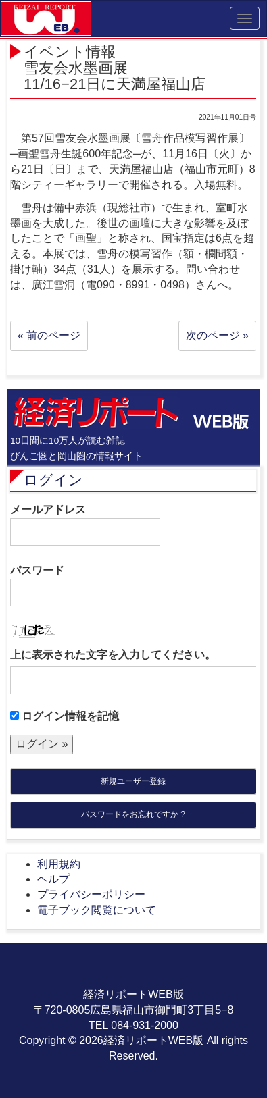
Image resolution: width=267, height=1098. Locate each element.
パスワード (85, 585)
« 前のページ (49, 335)
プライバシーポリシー (91, 894)
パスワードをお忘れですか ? (133, 814)
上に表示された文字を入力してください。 (113, 654)
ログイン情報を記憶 (64, 716)
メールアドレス (85, 525)
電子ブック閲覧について (96, 910)
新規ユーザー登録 (133, 781)
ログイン (53, 480)
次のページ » (217, 335)
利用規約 (58, 864)
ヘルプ (53, 879)
